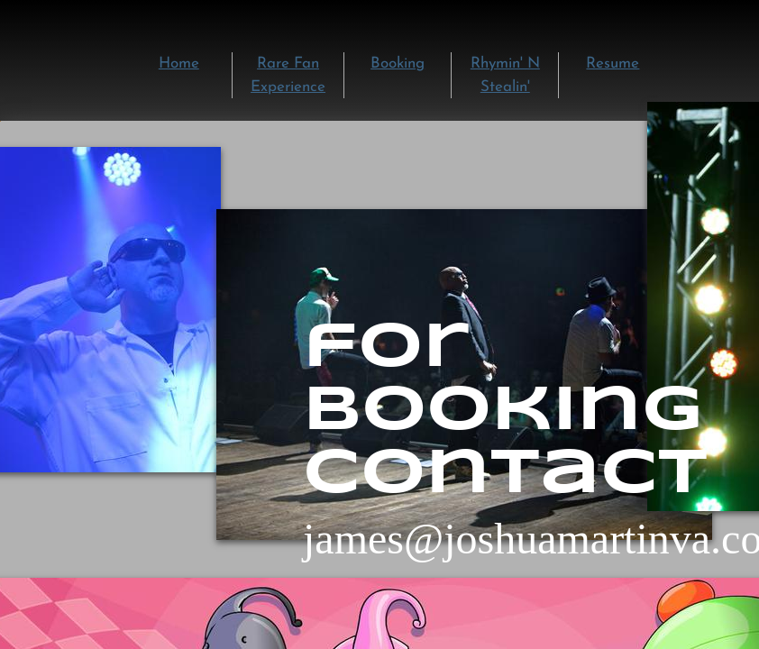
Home (179, 63)
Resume (612, 63)
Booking (397, 63)
